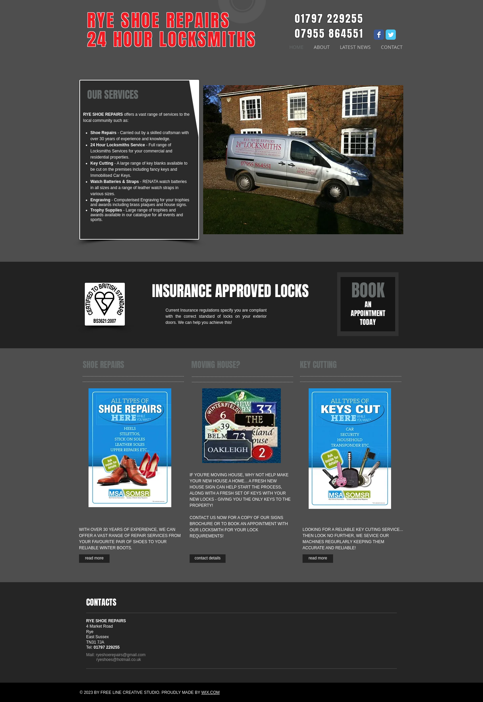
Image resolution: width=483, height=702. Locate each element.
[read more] (94, 558)
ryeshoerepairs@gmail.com (121, 654)
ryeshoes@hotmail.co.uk (118, 659)
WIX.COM (210, 692)
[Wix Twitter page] (391, 35)
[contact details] (208, 558)
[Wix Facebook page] (379, 35)
